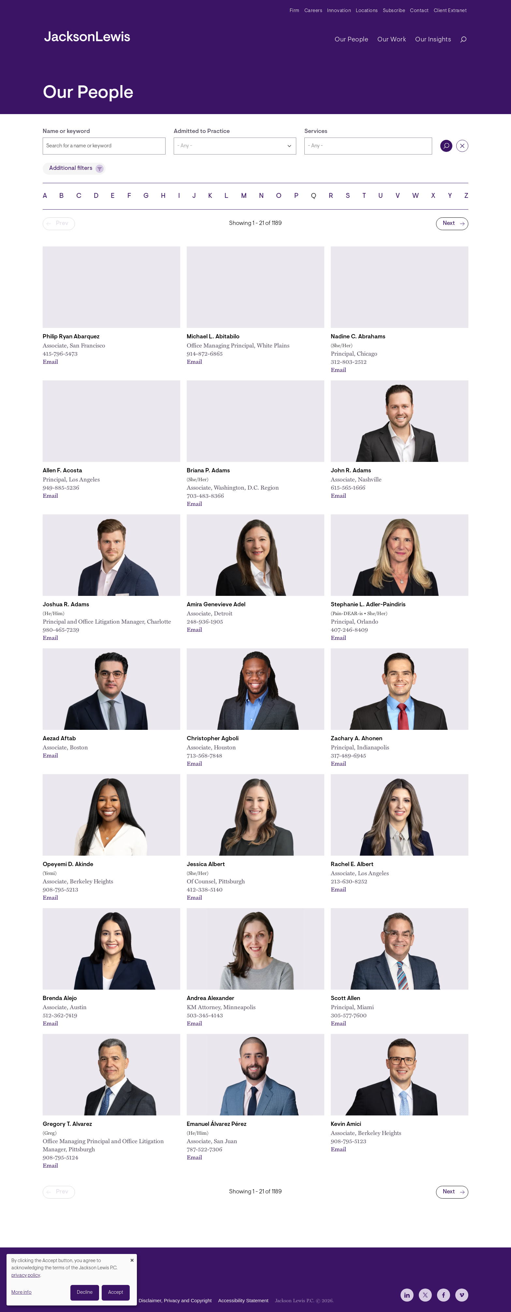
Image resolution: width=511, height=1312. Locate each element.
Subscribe (394, 10)
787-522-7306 (204, 1149)
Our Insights (433, 40)
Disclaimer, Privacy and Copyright (175, 1301)
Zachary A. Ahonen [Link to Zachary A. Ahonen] (356, 739)
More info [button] (21, 1292)
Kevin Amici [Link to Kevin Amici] (346, 1125)
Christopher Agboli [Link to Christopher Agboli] (213, 739)
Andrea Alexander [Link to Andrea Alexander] (210, 999)
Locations (367, 10)
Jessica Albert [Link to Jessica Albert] (206, 865)
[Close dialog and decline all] (132, 1258)
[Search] (460, 40)
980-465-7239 (61, 629)
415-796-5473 (60, 353)
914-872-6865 (205, 353)
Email (50, 361)
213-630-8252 (349, 881)
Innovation (339, 10)
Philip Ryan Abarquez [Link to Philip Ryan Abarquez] (71, 337)
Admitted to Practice (202, 132)
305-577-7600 (349, 1015)
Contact (419, 10)
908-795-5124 (60, 1157)
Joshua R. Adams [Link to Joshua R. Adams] (66, 605)
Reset (462, 146)
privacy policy (25, 1275)
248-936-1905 (205, 621)
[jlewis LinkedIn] (407, 1295)
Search (446, 146)
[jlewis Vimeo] (461, 1295)
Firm (294, 10)
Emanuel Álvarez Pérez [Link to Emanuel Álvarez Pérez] (216, 1125)
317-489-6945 (348, 755)
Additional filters (70, 168)
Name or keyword (66, 132)
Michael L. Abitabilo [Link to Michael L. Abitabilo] (213, 337)
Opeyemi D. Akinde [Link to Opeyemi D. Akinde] (68, 865)
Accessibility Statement (243, 1301)
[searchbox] (368, 146)
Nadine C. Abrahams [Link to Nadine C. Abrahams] (358, 337)
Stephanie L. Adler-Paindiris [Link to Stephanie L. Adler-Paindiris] (368, 605)
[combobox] (368, 146)
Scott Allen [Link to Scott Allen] (345, 999)
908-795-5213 (60, 889)
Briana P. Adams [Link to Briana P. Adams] (208, 471)
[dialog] (72, 1279)
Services (316, 132)
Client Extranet (450, 10)
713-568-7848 (204, 755)
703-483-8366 (205, 495)
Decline (85, 1292)
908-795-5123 (348, 1141)
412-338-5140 (205, 889)
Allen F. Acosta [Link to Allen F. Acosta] (62, 471)
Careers (313, 10)
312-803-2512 (349, 361)
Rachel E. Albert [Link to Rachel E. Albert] (352, 865)
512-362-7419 (60, 1015)
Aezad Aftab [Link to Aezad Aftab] (59, 739)
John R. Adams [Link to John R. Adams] (351, 471)
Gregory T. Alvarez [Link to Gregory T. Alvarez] (67, 1125)
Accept (115, 1292)
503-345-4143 (205, 1015)
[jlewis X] (425, 1295)
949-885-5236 (61, 487)
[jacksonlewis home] (87, 34)
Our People (351, 40)
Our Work (391, 40)
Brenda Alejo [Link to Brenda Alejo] (60, 999)
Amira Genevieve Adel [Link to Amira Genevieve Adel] (216, 605)
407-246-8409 (349, 629)
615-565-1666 (348, 487)
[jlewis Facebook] (443, 1295)
